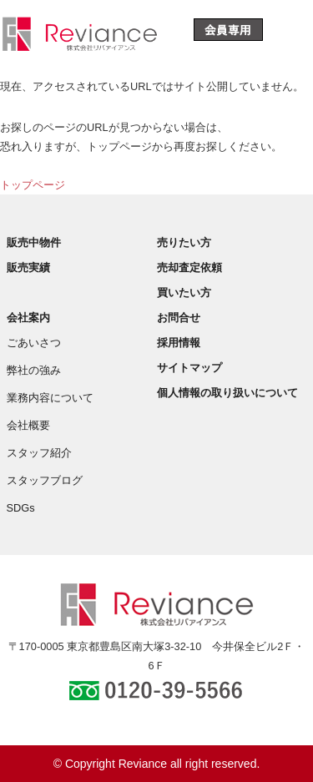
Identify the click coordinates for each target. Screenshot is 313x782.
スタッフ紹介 (39, 452)
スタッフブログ (45, 480)
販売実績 (28, 267)
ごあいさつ (34, 342)
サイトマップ (189, 367)
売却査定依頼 (189, 267)
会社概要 (28, 425)
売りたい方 (184, 242)
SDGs (21, 508)
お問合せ (178, 317)
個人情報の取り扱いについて (227, 392)
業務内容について (50, 397)
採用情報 (178, 342)
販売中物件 (34, 242)
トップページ (32, 185)
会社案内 (28, 317)
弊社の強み (34, 370)
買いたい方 (184, 292)
